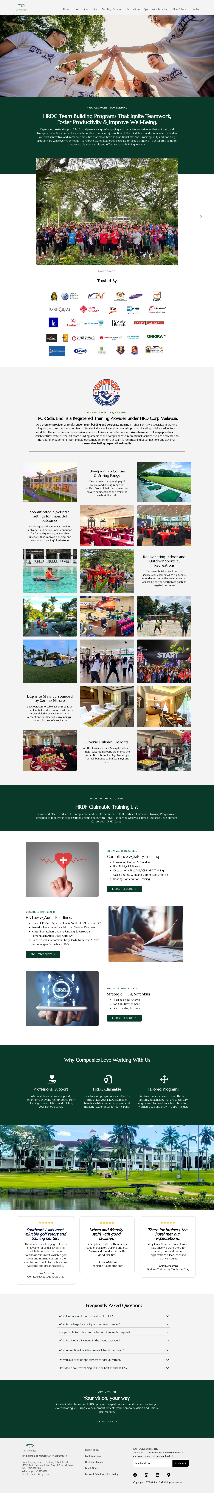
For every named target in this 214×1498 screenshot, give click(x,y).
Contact (196, 9)
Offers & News (179, 9)
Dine (95, 9)
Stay (86, 9)
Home (66, 9)
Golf (76, 9)
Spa (146, 9)
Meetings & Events (112, 9)
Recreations (133, 9)
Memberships (159, 9)
